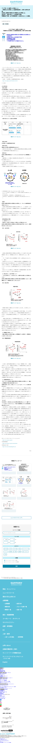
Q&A (1, 695)
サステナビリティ (8, 622)
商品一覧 (1, 669)
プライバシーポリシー (4, 740)
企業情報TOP (2, 690)
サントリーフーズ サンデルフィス (13, 657)
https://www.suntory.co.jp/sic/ (7, 440)
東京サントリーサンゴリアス (5, 682)
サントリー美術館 (3, 680)
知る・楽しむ (2, 672)
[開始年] (6, 539)
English (5, 662)
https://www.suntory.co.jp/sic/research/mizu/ (10, 443)
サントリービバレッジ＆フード (5, 577)
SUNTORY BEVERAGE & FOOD (16, 2)
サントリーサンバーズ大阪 (5, 681)
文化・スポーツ (3, 677)
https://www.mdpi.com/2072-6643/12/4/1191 (11, 80)
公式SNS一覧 (2, 698)
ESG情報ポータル (3, 687)
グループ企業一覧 (22, 606)
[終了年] (6, 542)
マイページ (2, 696)
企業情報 (5, 600)
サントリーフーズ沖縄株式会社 (12, 653)
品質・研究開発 (7, 626)
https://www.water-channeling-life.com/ (10, 446)
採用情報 (20, 637)
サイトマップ (2, 738)
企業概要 (7, 603)
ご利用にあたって (3, 739)
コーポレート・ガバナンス (11, 618)
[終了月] (12, 542)
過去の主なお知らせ (9, 596)
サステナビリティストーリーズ (6, 688)
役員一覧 (19, 609)
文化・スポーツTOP (3, 678)
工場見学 (1, 675)
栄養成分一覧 (2, 671)
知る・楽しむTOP (3, 673)
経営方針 (19, 603)
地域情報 (1, 676)
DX (4, 630)
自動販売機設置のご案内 (10, 649)
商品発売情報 (2, 670)
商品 (1, 668)
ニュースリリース (12, 577)
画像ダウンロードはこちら (16, 63)
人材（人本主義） (10, 637)
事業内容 (7, 606)
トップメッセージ (3, 685)
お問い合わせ (7, 645)
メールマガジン (3, 697)
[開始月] (12, 539)
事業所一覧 (8, 609)
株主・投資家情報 (8, 615)
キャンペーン (2, 674)
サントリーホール (3, 679)
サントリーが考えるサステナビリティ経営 (8, 686)
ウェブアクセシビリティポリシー (4, 741)
